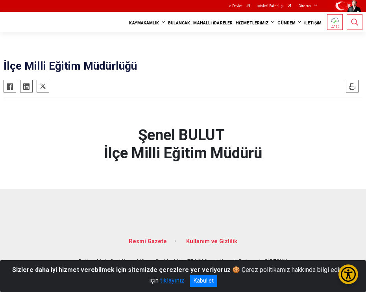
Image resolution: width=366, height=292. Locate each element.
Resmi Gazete (148, 241)
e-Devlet (235, 6)
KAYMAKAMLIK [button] (144, 23)
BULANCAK (179, 23)
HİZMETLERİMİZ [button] (252, 23)
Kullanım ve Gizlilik (211, 241)
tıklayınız (172, 280)
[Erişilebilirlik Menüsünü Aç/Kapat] (348, 274)
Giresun (305, 6)
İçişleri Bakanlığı (270, 6)
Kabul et (204, 280)
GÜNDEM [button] (286, 23)
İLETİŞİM (313, 23)
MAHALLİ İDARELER (213, 23)
